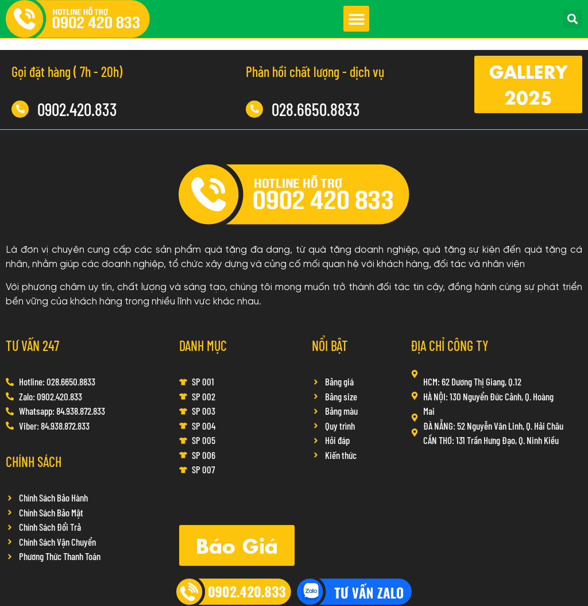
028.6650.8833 (316, 109)
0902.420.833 (77, 109)
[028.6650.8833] (254, 109)
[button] (356, 19)
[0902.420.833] (20, 109)
